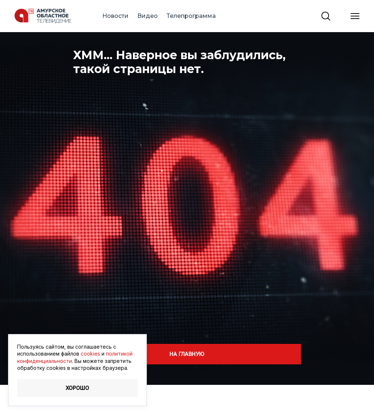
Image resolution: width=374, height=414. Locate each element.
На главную (186, 354)
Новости (115, 15)
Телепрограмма (191, 15)
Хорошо (77, 388)
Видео (147, 15)
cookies (90, 353)
